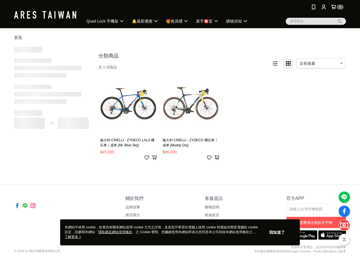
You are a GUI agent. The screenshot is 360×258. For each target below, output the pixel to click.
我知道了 (277, 232)
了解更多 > (73, 237)
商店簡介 (132, 215)
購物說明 (212, 207)
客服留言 (212, 215)
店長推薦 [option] (307, 63)
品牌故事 (132, 207)
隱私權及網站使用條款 (115, 232)
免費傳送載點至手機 (316, 222)
